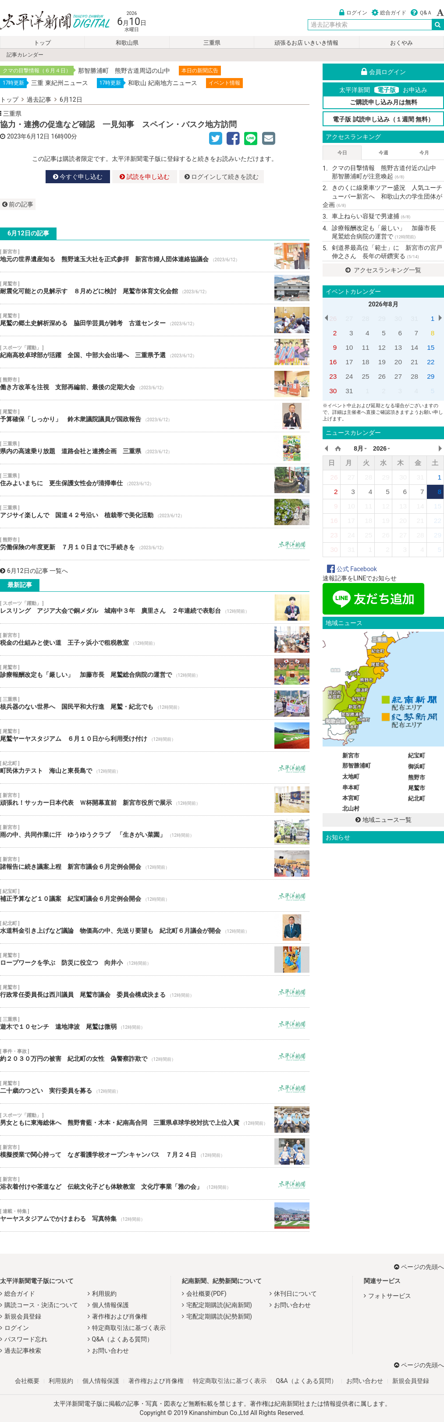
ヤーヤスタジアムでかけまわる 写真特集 (154, 1215)
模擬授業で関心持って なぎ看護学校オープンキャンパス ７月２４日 (154, 1151)
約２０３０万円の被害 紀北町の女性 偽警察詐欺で (154, 1055)
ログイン (353, 13)
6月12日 (71, 99)
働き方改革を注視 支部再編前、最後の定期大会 (154, 384)
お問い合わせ (110, 1350)
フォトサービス (389, 1295)
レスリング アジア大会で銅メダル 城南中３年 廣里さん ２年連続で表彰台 (154, 607)
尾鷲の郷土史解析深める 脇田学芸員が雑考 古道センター (154, 320)
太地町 (350, 776)
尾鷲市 (416, 788)
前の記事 (17, 204)
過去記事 (39, 99)
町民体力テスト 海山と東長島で (154, 767)
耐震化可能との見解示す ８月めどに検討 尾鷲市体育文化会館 (154, 288)
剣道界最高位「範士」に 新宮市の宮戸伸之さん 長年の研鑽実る (387, 252)
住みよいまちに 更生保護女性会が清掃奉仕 (154, 480)
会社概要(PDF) (206, 1293)
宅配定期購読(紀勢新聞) (219, 1316)
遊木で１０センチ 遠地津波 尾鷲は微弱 (154, 1023)
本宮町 (350, 798)
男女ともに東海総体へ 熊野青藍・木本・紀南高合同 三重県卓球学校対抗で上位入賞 (154, 1119)
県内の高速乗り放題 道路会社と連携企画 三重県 (154, 448)
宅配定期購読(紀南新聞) (219, 1304)
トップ (42, 42)
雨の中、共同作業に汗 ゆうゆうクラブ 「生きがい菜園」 (154, 831)
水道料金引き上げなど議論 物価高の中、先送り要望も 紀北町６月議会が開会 (154, 927)
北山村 (350, 808)
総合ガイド (389, 13)
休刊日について (295, 1293)
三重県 (211, 42)
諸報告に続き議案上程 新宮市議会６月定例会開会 (154, 863)
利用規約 (104, 1293)
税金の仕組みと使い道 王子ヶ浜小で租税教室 (154, 639)
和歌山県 (127, 42)
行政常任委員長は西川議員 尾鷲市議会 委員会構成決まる (154, 991)
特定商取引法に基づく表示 (129, 1327)
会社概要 (27, 1380)
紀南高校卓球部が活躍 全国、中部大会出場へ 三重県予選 (154, 352)
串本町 (350, 787)
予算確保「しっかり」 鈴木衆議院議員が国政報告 (154, 416)
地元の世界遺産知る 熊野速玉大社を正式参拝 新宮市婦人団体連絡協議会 (154, 256)
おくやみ (401, 42)
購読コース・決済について (41, 1304)
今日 (342, 153)
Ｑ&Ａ (421, 13)
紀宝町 (416, 755)
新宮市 (350, 755)
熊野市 (416, 777)
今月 (424, 153)
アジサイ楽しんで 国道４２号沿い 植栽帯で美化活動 (154, 512)
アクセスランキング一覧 (383, 270)
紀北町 (416, 798)
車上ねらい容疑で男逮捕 (371, 216)
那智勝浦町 (356, 765)
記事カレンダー (25, 55)
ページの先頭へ (419, 1266)
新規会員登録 (22, 1316)
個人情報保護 (110, 1304)
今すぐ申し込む (78, 176)
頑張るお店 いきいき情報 (306, 42)
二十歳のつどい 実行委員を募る (154, 1087)
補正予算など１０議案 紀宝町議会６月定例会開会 (154, 895)
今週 (383, 153)
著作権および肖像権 (119, 1316)
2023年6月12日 (28, 136)
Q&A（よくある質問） (122, 1339)
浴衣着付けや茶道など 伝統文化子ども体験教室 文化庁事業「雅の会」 (154, 1183)
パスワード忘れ (25, 1339)
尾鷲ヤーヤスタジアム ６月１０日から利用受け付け (154, 735)
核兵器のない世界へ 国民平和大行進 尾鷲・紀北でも (154, 703)
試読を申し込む (144, 176)
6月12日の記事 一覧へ (34, 570)
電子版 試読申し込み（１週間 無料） (383, 119)
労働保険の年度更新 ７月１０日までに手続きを (154, 544)
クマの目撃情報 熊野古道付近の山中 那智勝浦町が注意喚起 (387, 172)
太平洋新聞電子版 (48, 21)
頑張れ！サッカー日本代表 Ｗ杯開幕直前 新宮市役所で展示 (154, 799)
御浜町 (416, 766)
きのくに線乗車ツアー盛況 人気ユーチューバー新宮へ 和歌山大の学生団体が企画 (382, 196)
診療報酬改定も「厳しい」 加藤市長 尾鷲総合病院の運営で (154, 671)
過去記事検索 (22, 1350)
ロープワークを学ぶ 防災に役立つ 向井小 (154, 959)
